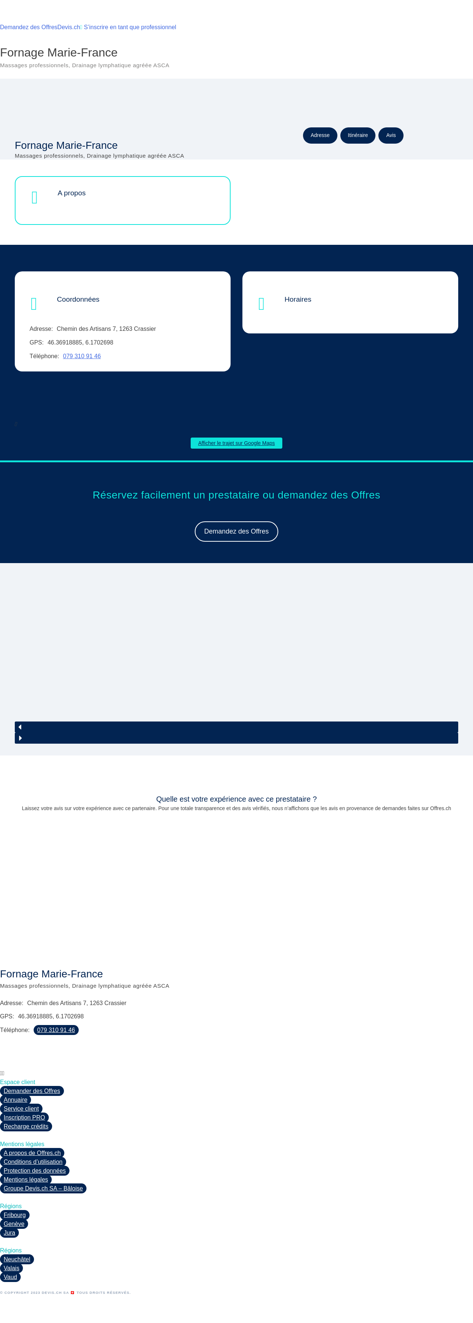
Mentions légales (26, 1179)
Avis (391, 135)
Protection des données (35, 1171)
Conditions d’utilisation (33, 1162)
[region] (236, 664)
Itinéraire (358, 135)
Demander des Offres (32, 1091)
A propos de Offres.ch (32, 1153)
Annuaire (15, 1100)
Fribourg (15, 1215)
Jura (9, 1233)
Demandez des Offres (28, 27)
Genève (14, 1224)
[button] (236, 727)
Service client (21, 1109)
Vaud (10, 1277)
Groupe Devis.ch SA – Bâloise (43, 1188)
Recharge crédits (26, 1126)
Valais (11, 1268)
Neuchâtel (17, 1259)
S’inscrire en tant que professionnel (128, 27)
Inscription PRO (24, 1117)
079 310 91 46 (82, 356)
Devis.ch (68, 27)
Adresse (320, 135)
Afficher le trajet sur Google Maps (236, 443)
